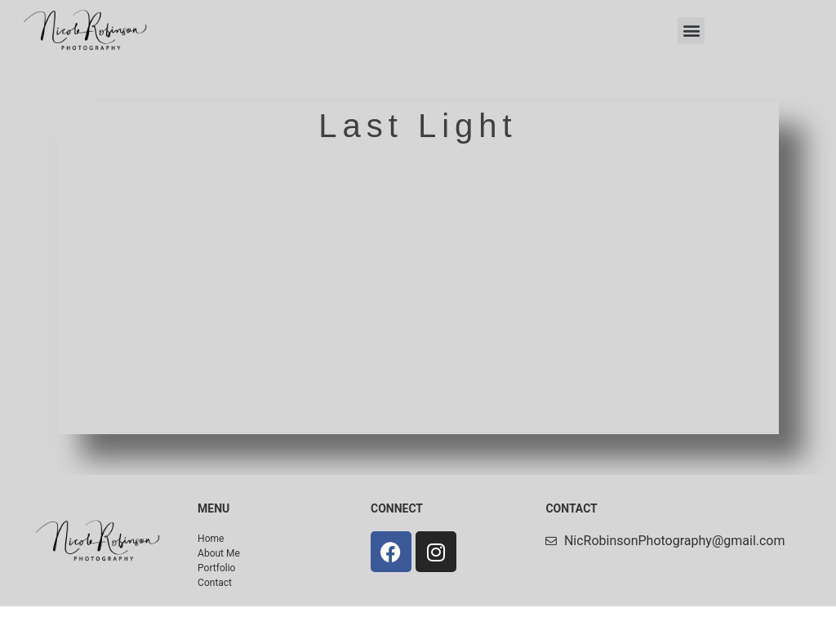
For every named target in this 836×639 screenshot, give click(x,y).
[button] (691, 30)
